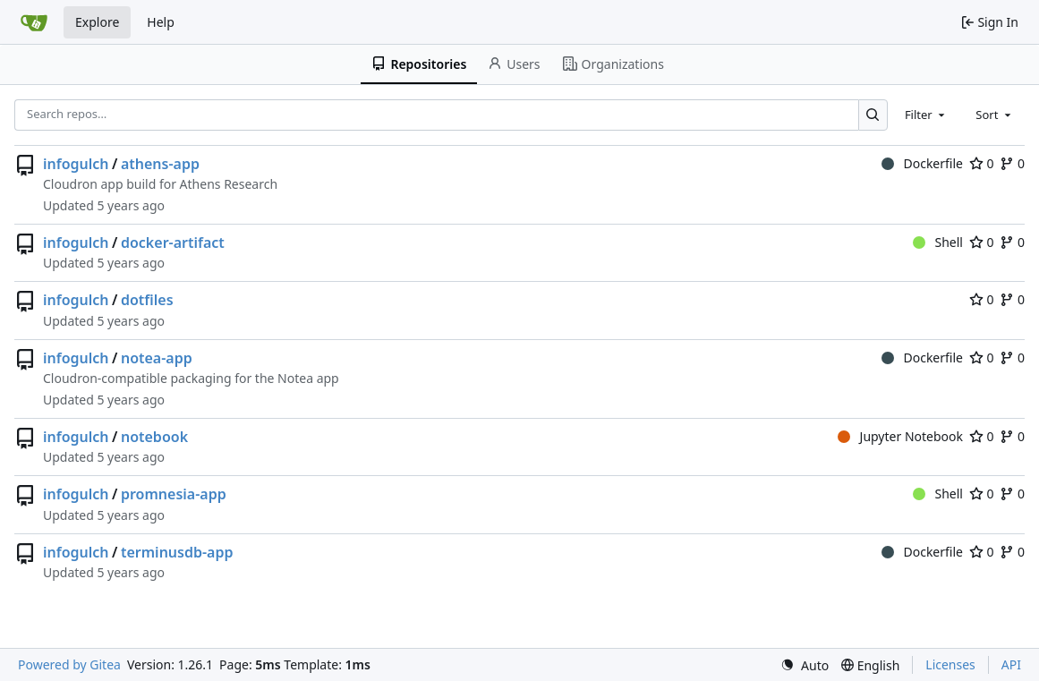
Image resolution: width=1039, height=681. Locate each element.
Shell (938, 242)
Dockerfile (922, 163)
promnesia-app (173, 494)
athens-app (160, 164)
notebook (154, 437)
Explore (97, 21)
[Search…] (873, 115)
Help (161, 21)
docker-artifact (173, 242)
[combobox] (926, 115)
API (1011, 664)
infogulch (76, 164)
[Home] (34, 22)
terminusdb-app (177, 552)
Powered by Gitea (69, 664)
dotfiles (147, 300)
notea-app (156, 358)
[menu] (804, 665)
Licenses (950, 664)
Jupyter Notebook (900, 436)
